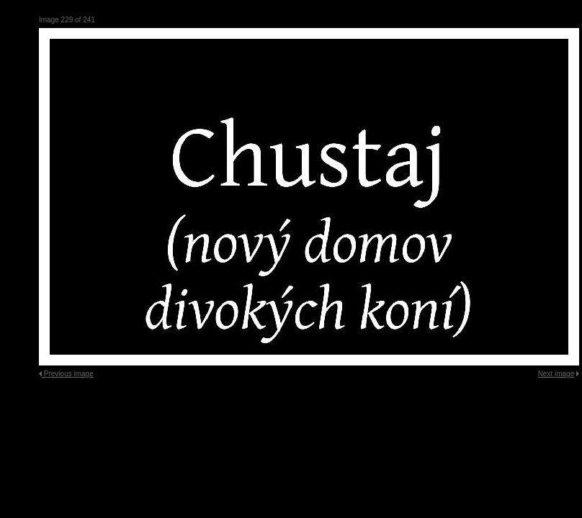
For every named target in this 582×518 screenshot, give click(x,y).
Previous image (69, 374)
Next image (556, 374)
